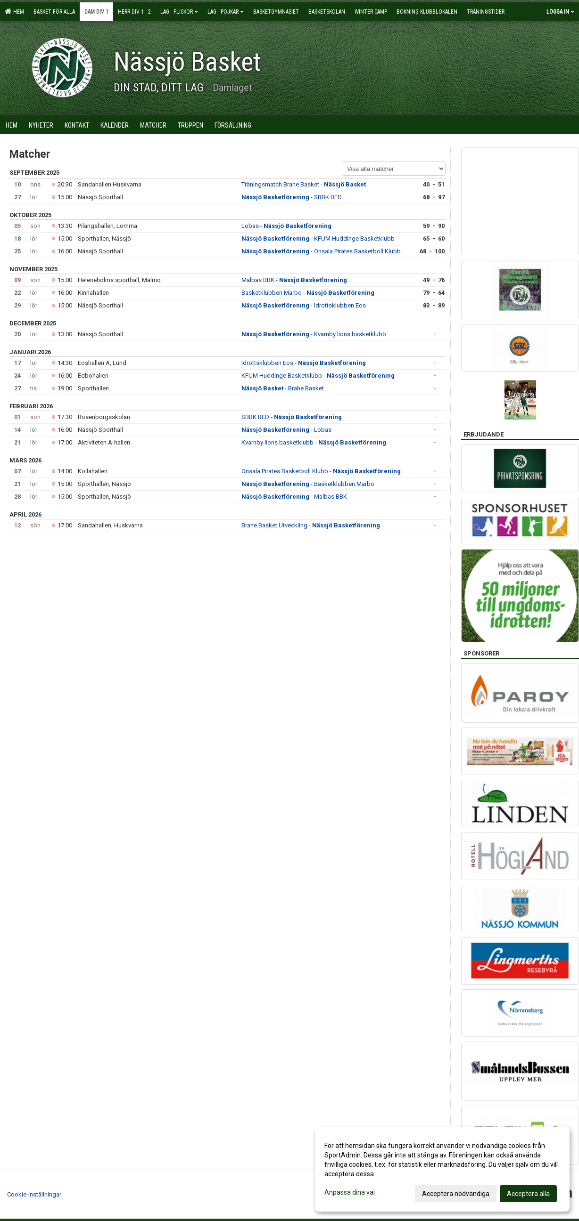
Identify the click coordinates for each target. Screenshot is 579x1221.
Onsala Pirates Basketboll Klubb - (321, 471)
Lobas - (286, 225)
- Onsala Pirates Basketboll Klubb (321, 251)
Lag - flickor (179, 11)
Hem (14, 11)
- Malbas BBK (294, 496)
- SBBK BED (291, 197)
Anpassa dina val (349, 1192)
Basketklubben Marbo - (307, 292)
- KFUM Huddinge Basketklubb (318, 238)
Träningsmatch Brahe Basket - (303, 184)
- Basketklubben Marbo (307, 483)
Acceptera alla (528, 1193)
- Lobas (286, 429)
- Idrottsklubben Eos (303, 305)
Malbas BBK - (294, 279)
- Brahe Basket (282, 388)
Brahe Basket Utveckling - (310, 525)
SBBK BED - (291, 416)
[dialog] (442, 1169)
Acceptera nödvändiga (455, 1193)
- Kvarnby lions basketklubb (313, 334)
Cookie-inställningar (34, 1194)
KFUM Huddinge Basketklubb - (318, 375)
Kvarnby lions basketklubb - (313, 442)
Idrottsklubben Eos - (303, 362)
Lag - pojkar (225, 11)
